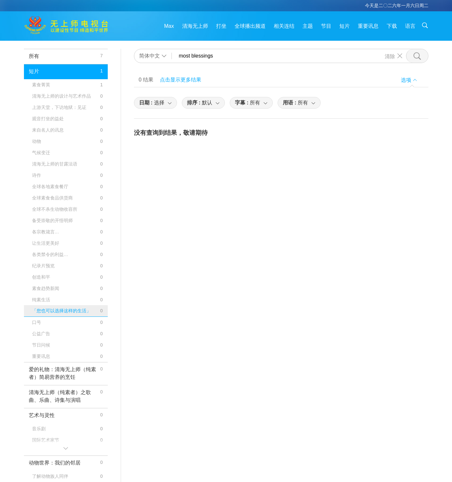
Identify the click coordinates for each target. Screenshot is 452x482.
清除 (390, 56)
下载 (392, 26)
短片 (344, 26)
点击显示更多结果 (180, 79)
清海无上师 (195, 26)
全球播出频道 (250, 26)
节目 (326, 26)
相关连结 (284, 26)
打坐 (221, 26)
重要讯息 (368, 26)
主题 (308, 26)
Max (169, 26)
